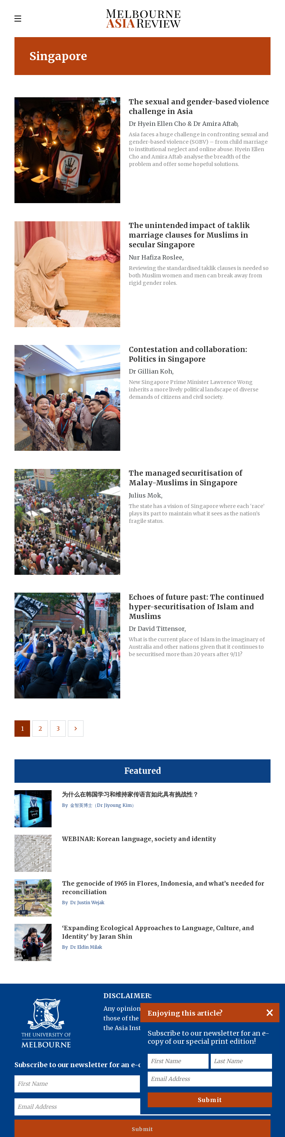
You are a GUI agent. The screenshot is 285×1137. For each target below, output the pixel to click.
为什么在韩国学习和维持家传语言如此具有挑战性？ (131, 782)
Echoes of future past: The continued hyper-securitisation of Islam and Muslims (198, 597)
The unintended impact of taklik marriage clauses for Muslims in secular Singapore (192, 233)
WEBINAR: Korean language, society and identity (140, 826)
